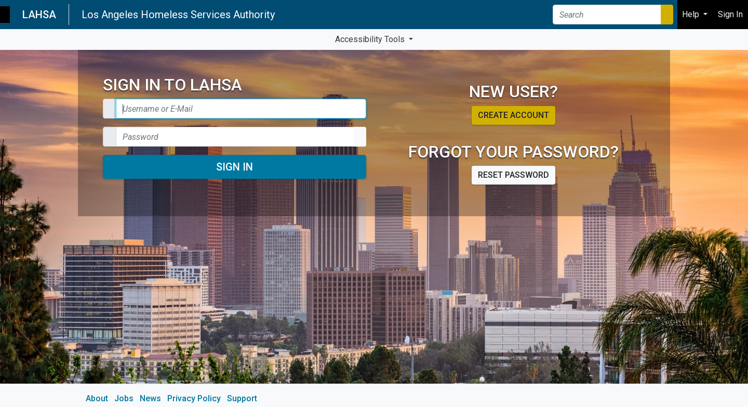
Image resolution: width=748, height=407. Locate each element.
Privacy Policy (194, 398)
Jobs (123, 398)
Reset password (513, 175)
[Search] (607, 14)
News (150, 398)
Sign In (234, 167)
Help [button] (691, 14)
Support (242, 398)
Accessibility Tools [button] (371, 39)
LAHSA (39, 14)
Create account (513, 115)
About (97, 398)
